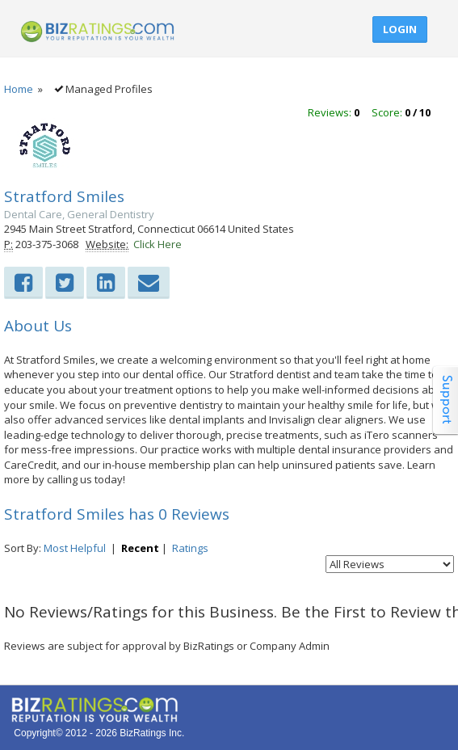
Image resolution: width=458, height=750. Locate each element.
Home (18, 89)
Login (400, 29)
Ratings (190, 548)
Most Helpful (75, 548)
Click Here (157, 244)
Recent (140, 548)
